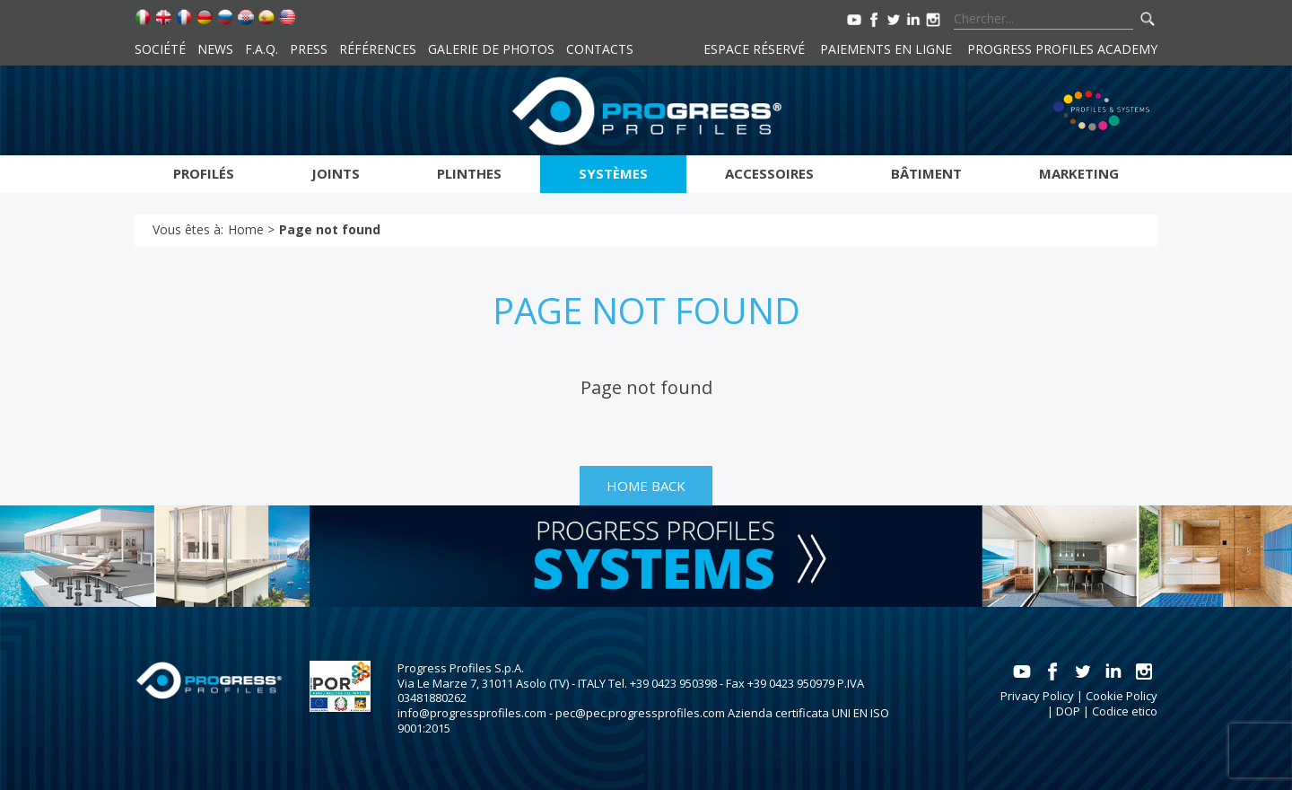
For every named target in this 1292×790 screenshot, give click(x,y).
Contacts (599, 48)
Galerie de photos (491, 48)
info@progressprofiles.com (471, 713)
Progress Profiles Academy (1062, 48)
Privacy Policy (1037, 696)
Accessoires (769, 173)
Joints (335, 173)
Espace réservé (754, 48)
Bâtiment (926, 173)
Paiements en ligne (886, 48)
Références (377, 48)
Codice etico (1124, 711)
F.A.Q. (261, 48)
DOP (1068, 711)
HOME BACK (646, 486)
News (215, 48)
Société (160, 48)
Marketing (1079, 173)
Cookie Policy (1121, 696)
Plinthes (469, 173)
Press (308, 48)
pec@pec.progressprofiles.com (640, 713)
